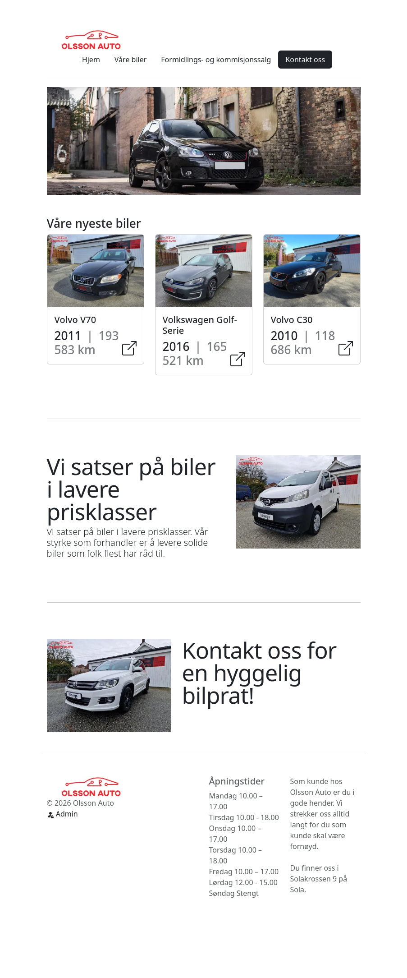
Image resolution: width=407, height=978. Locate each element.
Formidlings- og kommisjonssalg (216, 60)
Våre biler (130, 60)
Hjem (91, 60)
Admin (62, 814)
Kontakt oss (305, 60)
